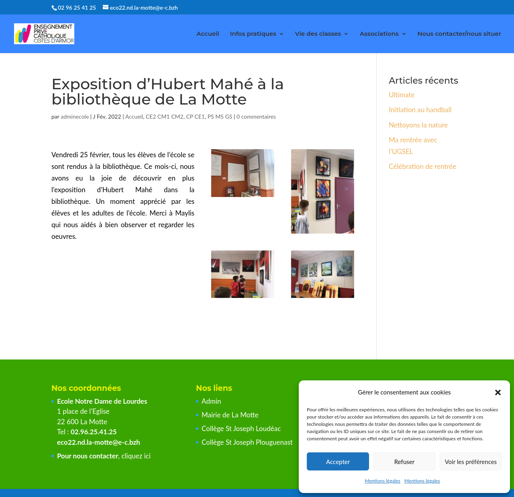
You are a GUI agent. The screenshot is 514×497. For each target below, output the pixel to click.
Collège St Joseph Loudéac (242, 428)
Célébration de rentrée (422, 166)
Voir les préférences (471, 461)
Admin (211, 401)
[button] (498, 392)
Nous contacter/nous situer (459, 34)
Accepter (338, 461)
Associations (379, 34)
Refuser (404, 461)
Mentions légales (382, 481)
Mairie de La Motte (230, 415)
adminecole (75, 116)
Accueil (207, 34)
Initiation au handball (420, 109)
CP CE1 (195, 116)
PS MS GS (220, 116)
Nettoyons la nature (418, 125)
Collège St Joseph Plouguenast (248, 442)
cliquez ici (136, 456)
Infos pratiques (253, 34)
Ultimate (401, 94)
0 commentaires (256, 116)
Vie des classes (318, 34)
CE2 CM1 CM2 (165, 116)
